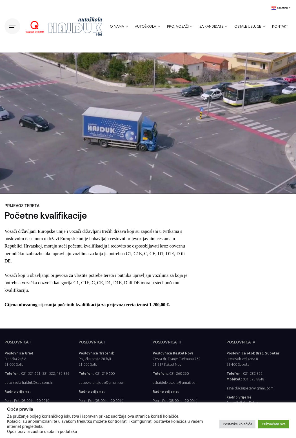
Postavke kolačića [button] (237, 424)
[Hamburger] (12, 26)
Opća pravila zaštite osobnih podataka (42, 431)
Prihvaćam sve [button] (274, 424)
